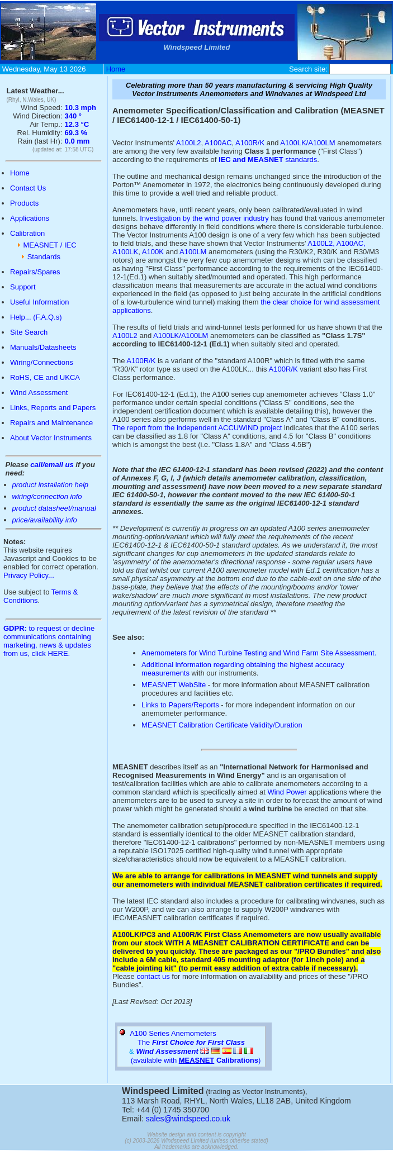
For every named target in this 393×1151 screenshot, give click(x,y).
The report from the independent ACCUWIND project (197, 428)
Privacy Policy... (28, 575)
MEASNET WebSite (173, 685)
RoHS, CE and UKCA (45, 377)
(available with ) (197, 1060)
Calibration (27, 233)
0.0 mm (77, 141)
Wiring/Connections (41, 362)
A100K (153, 252)
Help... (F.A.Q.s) (35, 317)
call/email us (51, 464)
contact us (152, 976)
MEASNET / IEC (49, 245)
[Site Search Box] (360, 69)
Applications (29, 218)
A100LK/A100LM (308, 143)
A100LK (125, 252)
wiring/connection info (47, 496)
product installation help (50, 485)
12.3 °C (77, 124)
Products (24, 203)
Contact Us (28, 188)
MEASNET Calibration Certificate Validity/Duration (221, 725)
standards (268, 159)
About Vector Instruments (51, 438)
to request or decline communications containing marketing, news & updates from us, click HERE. (48, 641)
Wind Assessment (39, 392)
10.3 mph (80, 107)
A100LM (192, 252)
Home (116, 69)
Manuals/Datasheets (43, 347)
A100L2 (188, 143)
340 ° (73, 116)
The (191, 1042)
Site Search (29, 332)
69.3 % (76, 133)
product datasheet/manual (54, 508)
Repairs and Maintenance (51, 422)
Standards (43, 257)
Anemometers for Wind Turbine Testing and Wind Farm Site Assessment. (258, 653)
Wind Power (286, 792)
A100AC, (351, 243)
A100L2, (320, 243)
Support (23, 287)
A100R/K (249, 143)
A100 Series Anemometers (173, 1033)
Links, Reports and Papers (53, 407)
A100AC (218, 143)
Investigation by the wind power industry (204, 218)
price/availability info (44, 520)
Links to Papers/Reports (180, 705)
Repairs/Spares (35, 272)
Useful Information (39, 302)
